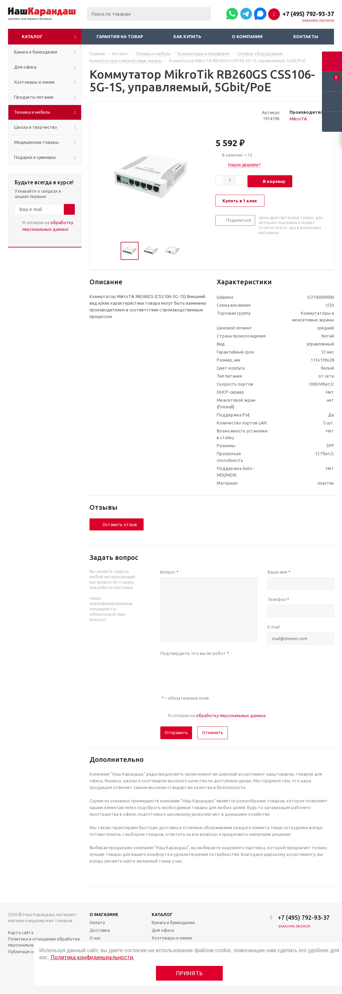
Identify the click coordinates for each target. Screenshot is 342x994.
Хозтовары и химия (172, 937)
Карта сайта (20, 932)
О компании (247, 36)
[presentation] (211, 672)
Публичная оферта (27, 951)
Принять (189, 973)
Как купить (187, 36)
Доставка (100, 930)
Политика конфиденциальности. (92, 957)
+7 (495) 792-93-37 (308, 14)
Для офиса (163, 930)
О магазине (104, 914)
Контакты (305, 36)
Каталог (32, 36)
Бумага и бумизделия (173, 922)
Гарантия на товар (120, 36)
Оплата (97, 922)
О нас (95, 937)
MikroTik (298, 118)
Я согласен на (47, 225)
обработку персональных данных (231, 715)
